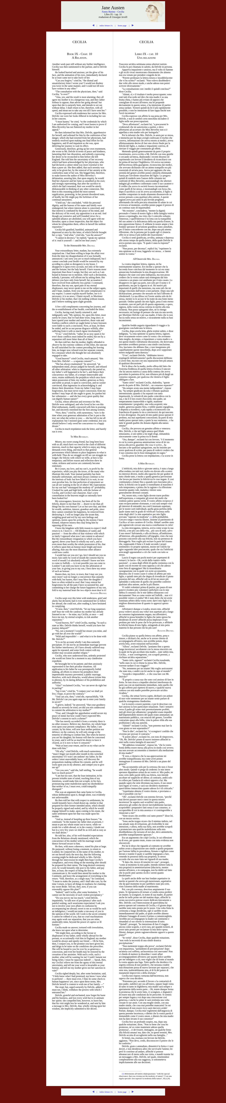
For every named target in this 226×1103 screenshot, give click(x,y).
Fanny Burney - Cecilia (113, 11)
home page (122, 25)
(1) (123, 1074)
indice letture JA (106, 25)
